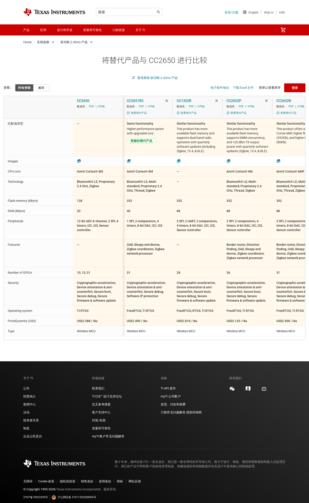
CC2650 (83, 101)
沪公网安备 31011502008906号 (74, 493)
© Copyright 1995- (39, 485)
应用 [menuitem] (43, 30)
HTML (101, 106)
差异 (41, 88)
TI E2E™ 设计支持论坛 (107, 393)
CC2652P (234, 101)
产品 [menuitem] (26, 30)
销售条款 (87, 477)
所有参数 (24, 88)
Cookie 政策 (46, 477)
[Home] (54, 12)
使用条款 (105, 477)
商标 (120, 477)
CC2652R (283, 101)
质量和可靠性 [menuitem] (92, 30)
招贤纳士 (29, 393)
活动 (26, 409)
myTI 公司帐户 (171, 393)
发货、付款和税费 (173, 401)
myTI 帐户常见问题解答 (108, 432)
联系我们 (98, 385)
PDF (91, 106)
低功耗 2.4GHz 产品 (74, 42)
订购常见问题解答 (173, 409)
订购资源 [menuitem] (118, 30)
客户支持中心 (101, 409)
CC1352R (184, 101)
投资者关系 (31, 417)
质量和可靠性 (101, 424)
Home (27, 42)
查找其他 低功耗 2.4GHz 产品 (154, 78)
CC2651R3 (135, 101)
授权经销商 (194, 409)
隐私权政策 (67, 477)
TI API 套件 (168, 385)
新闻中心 (29, 401)
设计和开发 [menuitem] (64, 30)
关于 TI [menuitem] (140, 30)
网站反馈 (135, 477)
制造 (26, 424)
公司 (26, 385)
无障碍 (28, 477)
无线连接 (43, 42)
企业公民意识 (32, 432)
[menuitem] (283, 29)
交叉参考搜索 (101, 401)
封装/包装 (99, 417)
